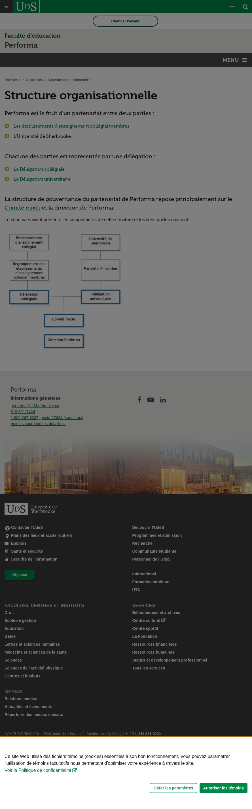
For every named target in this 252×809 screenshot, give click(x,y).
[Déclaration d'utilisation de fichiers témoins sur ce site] (126, 773)
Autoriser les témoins (223, 788)
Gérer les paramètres (173, 788)
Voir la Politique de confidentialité (38, 770)
